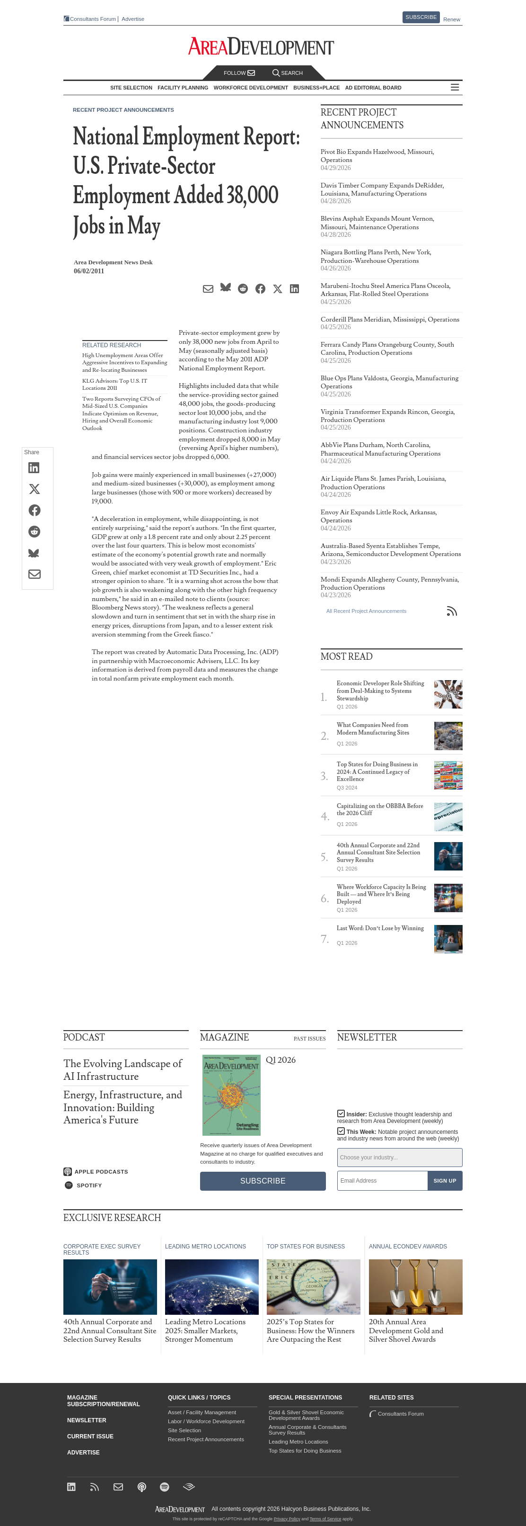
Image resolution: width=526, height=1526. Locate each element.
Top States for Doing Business (305, 1451)
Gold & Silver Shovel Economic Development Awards (306, 1415)
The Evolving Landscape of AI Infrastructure (122, 1070)
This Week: (398, 1135)
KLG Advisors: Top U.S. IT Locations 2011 (114, 384)
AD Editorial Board (373, 87)
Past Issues (310, 1038)
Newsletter (86, 1420)
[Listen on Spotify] (126, 1185)
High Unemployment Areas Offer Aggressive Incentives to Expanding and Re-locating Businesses (124, 363)
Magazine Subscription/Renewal (103, 1401)
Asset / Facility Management (202, 1412)
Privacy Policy (287, 1519)
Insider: (394, 1117)
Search (287, 73)
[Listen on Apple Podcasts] (126, 1171)
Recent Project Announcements (123, 110)
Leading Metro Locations (298, 1442)
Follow (239, 73)
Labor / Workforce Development (206, 1421)
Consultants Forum (93, 19)
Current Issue (90, 1436)
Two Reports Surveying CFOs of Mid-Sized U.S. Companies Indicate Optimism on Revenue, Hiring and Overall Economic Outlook (121, 413)
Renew (451, 19)
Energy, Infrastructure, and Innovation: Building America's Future (122, 1107)
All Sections (455, 88)
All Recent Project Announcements (366, 611)
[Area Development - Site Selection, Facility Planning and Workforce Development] (263, 46)
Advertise (133, 19)
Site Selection (184, 1430)
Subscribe (421, 17)
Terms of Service (326, 1519)
